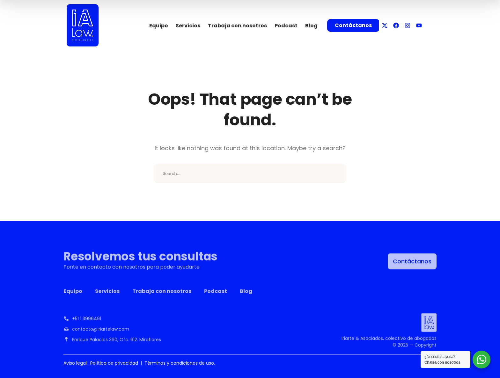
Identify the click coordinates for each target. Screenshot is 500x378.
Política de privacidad (114, 363)
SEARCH (336, 173)
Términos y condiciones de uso (179, 363)
